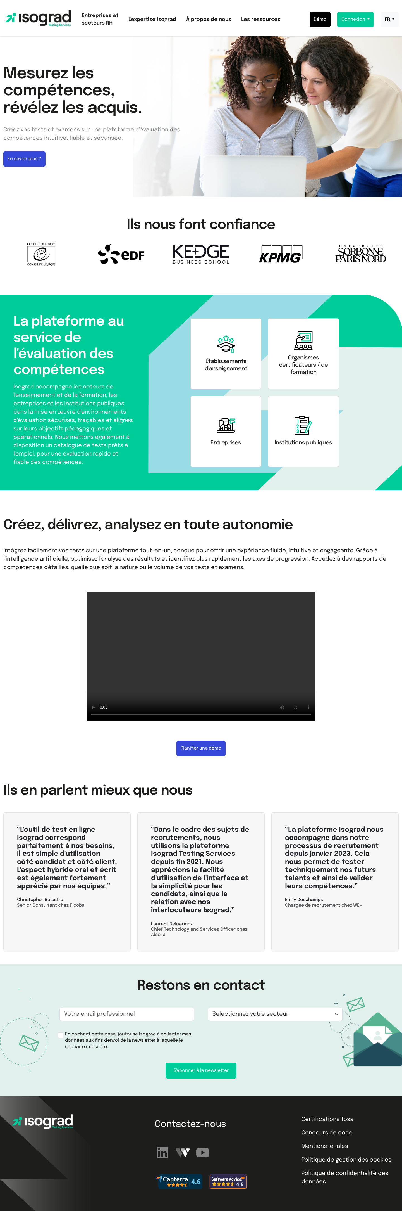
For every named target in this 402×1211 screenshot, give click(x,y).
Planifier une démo (201, 748)
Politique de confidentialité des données (345, 1177)
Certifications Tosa (327, 1119)
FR (388, 19)
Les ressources (260, 19)
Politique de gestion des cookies (346, 1160)
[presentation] (251, 1041)
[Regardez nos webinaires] (183, 1152)
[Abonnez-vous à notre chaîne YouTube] (202, 1152)
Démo (320, 19)
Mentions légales (325, 1146)
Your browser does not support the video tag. (201, 656)
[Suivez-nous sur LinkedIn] (163, 1152)
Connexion (353, 19)
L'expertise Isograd (152, 19)
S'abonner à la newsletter (201, 1070)
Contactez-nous (190, 1124)
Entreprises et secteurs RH (100, 19)
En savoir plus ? (24, 159)
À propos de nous (208, 19)
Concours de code (327, 1133)
